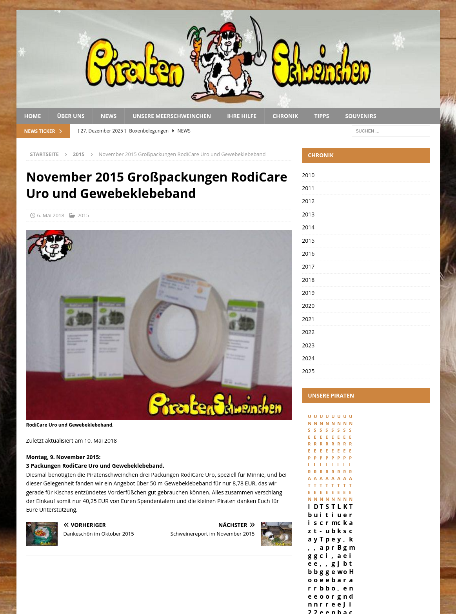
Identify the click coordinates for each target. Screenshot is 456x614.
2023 (308, 345)
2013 (308, 214)
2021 (308, 319)
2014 (308, 227)
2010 (308, 175)
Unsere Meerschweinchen (172, 116)
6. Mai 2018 (51, 215)
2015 (83, 215)
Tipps (321, 116)
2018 (308, 279)
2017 (308, 266)
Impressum (339, 582)
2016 (308, 253)
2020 (308, 305)
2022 (308, 332)
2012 (308, 201)
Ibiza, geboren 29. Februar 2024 (335, 483)
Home (32, 116)
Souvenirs (360, 116)
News (108, 116)
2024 (308, 358)
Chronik (285, 116)
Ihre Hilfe (241, 116)
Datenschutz (382, 582)
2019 (308, 292)
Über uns (70, 116)
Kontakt (422, 582)
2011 (308, 188)
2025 (308, 371)
